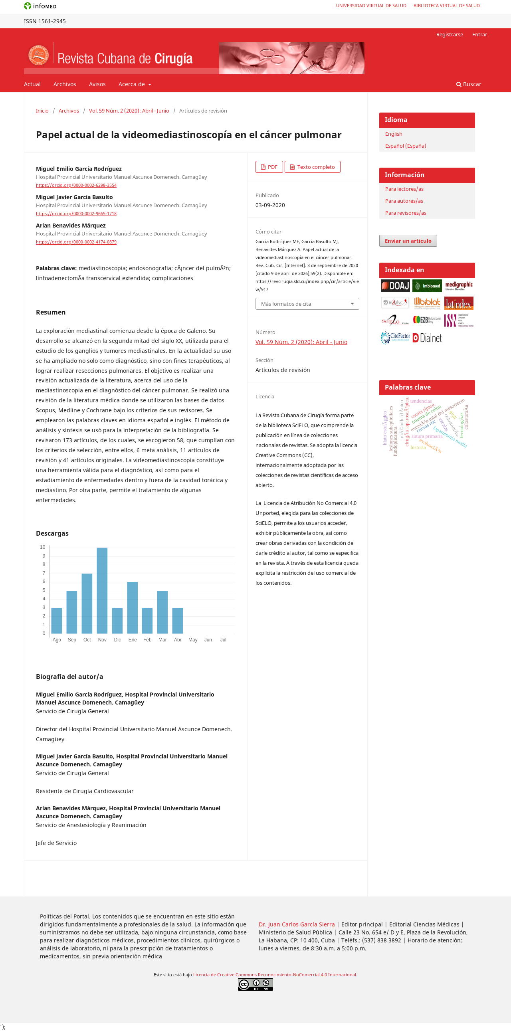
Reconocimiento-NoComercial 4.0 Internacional (307, 975)
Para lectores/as (404, 188)
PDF (272, 166)
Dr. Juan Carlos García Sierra (297, 924)
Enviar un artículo (408, 240)
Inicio (42, 110)
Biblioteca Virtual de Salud (447, 5)
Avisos (97, 84)
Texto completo (315, 166)
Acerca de (133, 84)
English (393, 133)
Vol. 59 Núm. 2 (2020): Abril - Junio (129, 110)
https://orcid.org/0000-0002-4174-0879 (76, 242)
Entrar (479, 34)
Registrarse (449, 34)
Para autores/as (404, 200)
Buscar (468, 84)
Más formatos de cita (286, 303)
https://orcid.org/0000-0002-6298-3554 (76, 185)
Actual (32, 84)
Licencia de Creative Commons (225, 975)
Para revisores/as (405, 212)
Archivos (64, 84)
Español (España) (405, 145)
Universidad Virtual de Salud (371, 5)
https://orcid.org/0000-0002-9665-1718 (76, 213)
